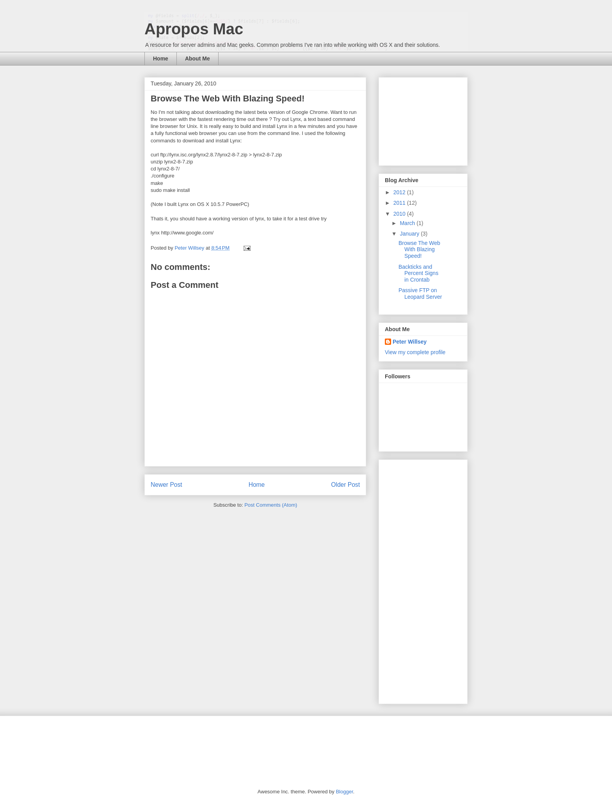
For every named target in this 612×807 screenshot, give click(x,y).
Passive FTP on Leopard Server (420, 293)
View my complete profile (415, 352)
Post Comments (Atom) (270, 505)
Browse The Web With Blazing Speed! (419, 249)
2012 (400, 192)
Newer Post (166, 484)
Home (160, 58)
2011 (400, 203)
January (410, 234)
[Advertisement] (424, 119)
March (408, 223)
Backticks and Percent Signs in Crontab (418, 273)
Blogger (344, 792)
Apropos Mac (193, 28)
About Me (197, 58)
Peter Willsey (410, 342)
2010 (400, 214)
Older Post (345, 484)
